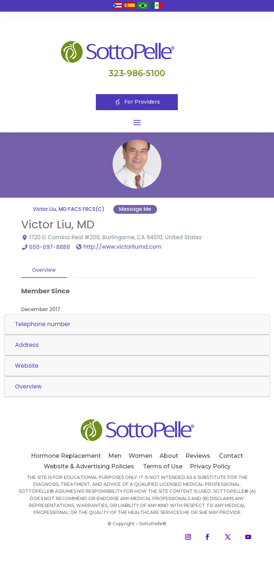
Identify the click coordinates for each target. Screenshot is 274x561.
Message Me (135, 209)
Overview (44, 270)
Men (114, 455)
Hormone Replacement (66, 455)
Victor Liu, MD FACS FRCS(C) (69, 209)
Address (27, 345)
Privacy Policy (210, 466)
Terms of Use (163, 466)
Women (140, 455)
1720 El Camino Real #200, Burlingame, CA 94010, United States (115, 237)
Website (26, 365)
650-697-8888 (49, 247)
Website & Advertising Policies (89, 466)
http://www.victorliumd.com (122, 247)
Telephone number (42, 324)
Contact (231, 455)
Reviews (197, 455)
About (169, 455)
